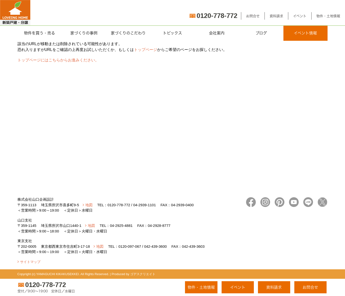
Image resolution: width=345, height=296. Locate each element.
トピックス (172, 33)
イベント (299, 16)
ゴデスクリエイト (142, 274)
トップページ (145, 50)
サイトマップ (30, 262)
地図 (89, 205)
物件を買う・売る (39, 33)
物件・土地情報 (328, 16)
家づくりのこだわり (128, 33)
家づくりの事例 (83, 33)
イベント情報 (305, 33)
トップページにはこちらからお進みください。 (58, 60)
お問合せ (253, 16)
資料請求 (276, 16)
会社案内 (217, 33)
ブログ (261, 33)
